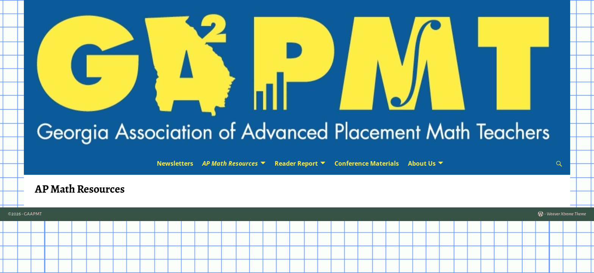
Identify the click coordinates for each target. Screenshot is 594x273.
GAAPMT (33, 214)
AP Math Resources (230, 163)
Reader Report (296, 163)
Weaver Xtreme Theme (566, 214)
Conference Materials (367, 163)
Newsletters (175, 163)
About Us (422, 163)
